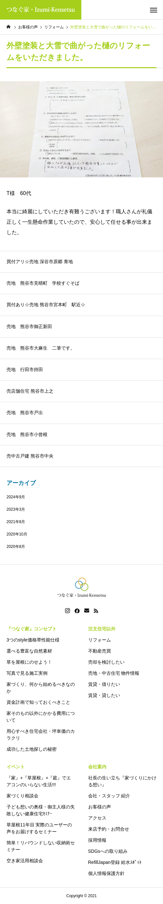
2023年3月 (16, 509)
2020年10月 (17, 534)
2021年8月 (16, 522)
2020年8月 (16, 546)
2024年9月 (16, 497)
